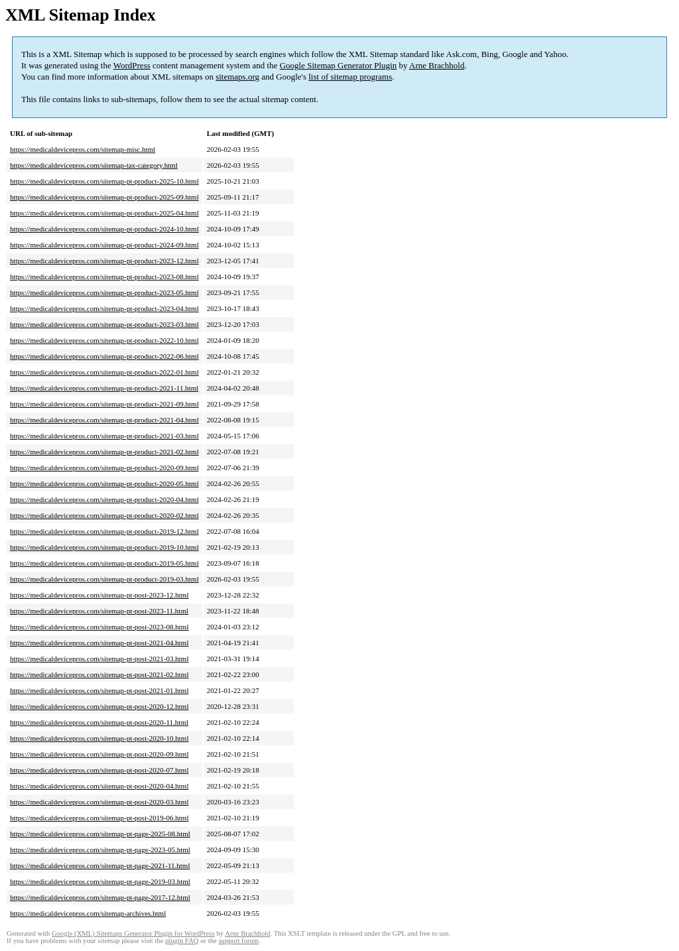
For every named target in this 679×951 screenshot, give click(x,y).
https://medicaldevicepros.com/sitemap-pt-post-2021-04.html (99, 643)
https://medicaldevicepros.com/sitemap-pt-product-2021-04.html (104, 420)
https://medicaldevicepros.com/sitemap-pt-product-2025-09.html (104, 197)
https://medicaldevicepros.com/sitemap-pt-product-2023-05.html (104, 292)
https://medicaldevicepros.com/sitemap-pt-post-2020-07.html (99, 770)
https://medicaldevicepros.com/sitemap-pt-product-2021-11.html (104, 388)
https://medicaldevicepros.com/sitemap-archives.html (88, 913)
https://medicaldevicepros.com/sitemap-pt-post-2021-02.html (99, 674)
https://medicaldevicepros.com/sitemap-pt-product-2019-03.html (104, 579)
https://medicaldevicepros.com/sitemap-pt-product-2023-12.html (104, 261)
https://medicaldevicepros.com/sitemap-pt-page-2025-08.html (100, 834)
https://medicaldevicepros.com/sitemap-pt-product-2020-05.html (104, 483)
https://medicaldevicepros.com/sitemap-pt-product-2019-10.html (104, 547)
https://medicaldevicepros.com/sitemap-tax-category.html (94, 165)
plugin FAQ (181, 940)
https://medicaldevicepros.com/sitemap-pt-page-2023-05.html (100, 850)
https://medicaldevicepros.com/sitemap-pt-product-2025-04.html (104, 213)
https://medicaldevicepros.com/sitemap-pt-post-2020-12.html (99, 706)
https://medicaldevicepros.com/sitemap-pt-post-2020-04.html (99, 786)
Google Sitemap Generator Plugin (338, 65)
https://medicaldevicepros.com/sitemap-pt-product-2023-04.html (104, 308)
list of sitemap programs (350, 77)
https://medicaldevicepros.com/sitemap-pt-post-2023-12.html (99, 595)
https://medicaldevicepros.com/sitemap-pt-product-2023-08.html (104, 277)
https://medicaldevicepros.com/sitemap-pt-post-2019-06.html (99, 818)
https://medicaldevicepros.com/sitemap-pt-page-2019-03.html (100, 881)
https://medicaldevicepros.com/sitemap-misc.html (82, 149)
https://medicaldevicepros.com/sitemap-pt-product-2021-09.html (104, 404)
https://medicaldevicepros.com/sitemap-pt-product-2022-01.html (104, 372)
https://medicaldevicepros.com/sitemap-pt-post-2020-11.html (99, 722)
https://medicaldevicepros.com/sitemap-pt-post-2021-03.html (99, 659)
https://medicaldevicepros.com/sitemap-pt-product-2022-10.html (104, 340)
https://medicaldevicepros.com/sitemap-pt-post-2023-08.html (99, 627)
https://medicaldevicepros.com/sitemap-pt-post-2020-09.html (99, 754)
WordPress (132, 65)
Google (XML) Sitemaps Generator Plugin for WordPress (133, 933)
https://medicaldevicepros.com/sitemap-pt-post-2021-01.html (99, 690)
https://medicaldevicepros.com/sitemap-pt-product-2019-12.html (104, 531)
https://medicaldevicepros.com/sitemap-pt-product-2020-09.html (104, 468)
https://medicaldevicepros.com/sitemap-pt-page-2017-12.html (100, 897)
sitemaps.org (237, 77)
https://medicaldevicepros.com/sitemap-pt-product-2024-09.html (104, 245)
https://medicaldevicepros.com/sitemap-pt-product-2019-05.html (104, 563)
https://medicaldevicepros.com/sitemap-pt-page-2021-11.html (100, 865)
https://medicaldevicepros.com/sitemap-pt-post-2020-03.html (99, 802)
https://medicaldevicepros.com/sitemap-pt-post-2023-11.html (99, 611)
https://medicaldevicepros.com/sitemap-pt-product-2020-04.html (104, 499)
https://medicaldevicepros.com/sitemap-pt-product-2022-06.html (104, 356)
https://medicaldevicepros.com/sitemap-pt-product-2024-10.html (104, 229)
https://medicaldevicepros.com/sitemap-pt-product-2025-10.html (104, 181)
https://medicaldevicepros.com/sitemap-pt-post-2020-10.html (99, 738)
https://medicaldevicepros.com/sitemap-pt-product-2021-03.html (104, 436)
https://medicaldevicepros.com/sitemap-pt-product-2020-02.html (104, 515)
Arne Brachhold (436, 65)
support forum (238, 940)
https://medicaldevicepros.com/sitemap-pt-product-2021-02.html (104, 452)
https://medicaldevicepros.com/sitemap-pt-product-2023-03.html (104, 324)
